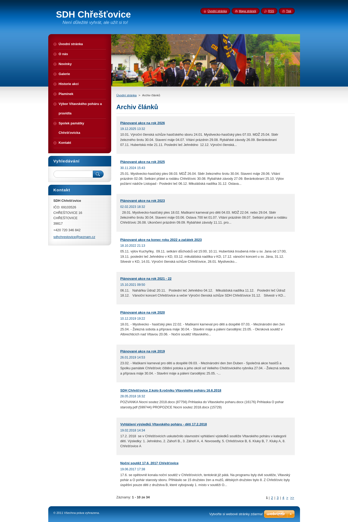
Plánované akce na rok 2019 (142, 351)
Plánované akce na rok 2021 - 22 (146, 279)
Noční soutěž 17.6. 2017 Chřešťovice (149, 463)
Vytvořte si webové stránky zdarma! (236, 514)
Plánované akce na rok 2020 (142, 312)
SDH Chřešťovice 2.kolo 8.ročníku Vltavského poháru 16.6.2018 (170, 390)
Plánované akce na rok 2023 (142, 201)
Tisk (288, 11)
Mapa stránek (247, 11)
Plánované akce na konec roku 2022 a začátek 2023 (161, 240)
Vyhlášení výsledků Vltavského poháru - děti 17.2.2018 (163, 424)
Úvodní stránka (126, 95)
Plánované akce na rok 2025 (142, 162)
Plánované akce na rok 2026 (142, 123)
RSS (271, 11)
